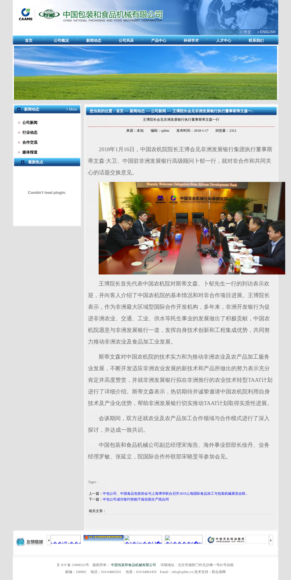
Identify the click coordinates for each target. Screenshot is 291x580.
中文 (247, 32)
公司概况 (61, 40)
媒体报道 (29, 152)
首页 (28, 40)
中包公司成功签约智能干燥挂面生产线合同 (136, 499)
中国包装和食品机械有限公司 (133, 565)
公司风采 (126, 40)
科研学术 (191, 40)
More (72, 109)
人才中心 (223, 40)
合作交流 (29, 142)
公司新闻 (29, 122)
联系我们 (256, 40)
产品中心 (158, 40)
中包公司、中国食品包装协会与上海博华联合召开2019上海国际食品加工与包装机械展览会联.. (175, 494)
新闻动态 (93, 40)
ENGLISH (268, 32)
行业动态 (29, 132)
